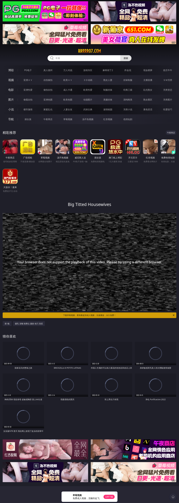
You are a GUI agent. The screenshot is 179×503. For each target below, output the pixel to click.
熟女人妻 (107, 80)
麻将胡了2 (108, 70)
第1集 (7, 323)
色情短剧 (127, 119)
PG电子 (28, 70)
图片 (11, 99)
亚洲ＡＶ (27, 80)
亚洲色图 (47, 99)
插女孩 (28, 119)
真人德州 (47, 70)
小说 (11, 109)
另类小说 (127, 109)
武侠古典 (87, 109)
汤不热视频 (87, 119)
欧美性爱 (87, 89)
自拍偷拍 (47, 80)
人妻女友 (67, 109)
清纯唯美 (127, 99)
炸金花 (127, 70)
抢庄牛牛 (167, 70)
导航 (11, 119)
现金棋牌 (147, 70)
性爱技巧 (167, 109)
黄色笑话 (147, 109)
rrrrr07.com (89, 51)
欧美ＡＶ (67, 80)
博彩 (11, 70)
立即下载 (109, 496)
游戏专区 (87, 70)
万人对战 (67, 70)
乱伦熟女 (147, 89)
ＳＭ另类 (167, 80)
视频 (11, 80)
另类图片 (167, 99)
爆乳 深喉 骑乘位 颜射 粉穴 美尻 (29, 323)
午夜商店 (47, 119)
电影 (11, 90)
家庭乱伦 (47, 109)
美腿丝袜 (107, 99)
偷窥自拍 (27, 99)
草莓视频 (67, 119)
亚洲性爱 (27, 89)
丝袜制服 (127, 80)
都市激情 (27, 109)
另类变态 (167, 89)
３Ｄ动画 (87, 80)
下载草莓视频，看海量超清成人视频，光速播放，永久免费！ (119, 315)
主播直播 (147, 80)
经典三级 (127, 89)
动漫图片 (87, 99)
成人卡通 (67, 89)
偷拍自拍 (47, 89)
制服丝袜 (107, 89)
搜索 (126, 58)
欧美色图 (67, 99)
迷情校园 (107, 109)
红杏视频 (107, 119)
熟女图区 (147, 99)
